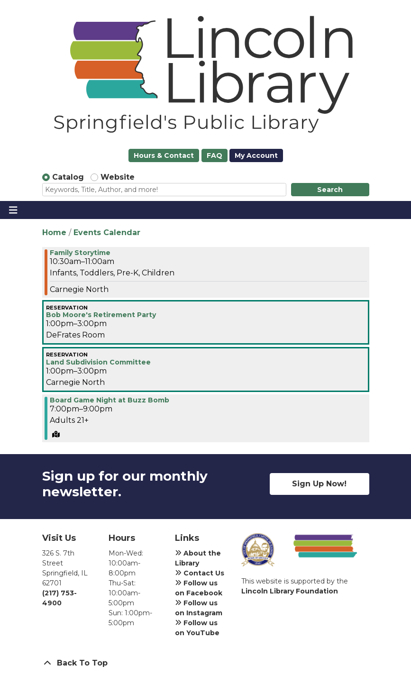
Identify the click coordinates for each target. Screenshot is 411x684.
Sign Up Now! (319, 483)
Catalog (68, 177)
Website (117, 177)
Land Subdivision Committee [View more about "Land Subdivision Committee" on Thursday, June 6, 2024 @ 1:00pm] (98, 362)
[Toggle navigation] (13, 210)
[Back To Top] (205, 663)
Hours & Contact (164, 155)
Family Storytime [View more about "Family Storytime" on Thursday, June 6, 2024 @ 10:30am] (80, 252)
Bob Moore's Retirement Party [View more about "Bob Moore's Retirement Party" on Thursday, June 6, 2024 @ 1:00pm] (101, 314)
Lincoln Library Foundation (289, 591)
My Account (256, 155)
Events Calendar (106, 232)
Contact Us (199, 573)
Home (54, 232)
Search (330, 189)
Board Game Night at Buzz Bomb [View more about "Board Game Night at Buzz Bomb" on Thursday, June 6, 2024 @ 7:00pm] (109, 400)
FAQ (214, 155)
